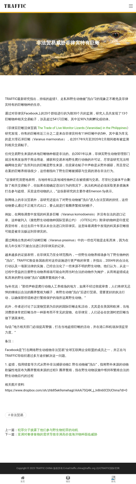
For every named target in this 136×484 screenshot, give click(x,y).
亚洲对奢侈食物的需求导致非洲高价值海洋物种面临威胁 (57, 434)
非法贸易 (17, 415)
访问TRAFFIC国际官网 (108, 468)
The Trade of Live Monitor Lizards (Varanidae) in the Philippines (82, 128)
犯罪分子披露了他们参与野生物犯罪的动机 (48, 430)
